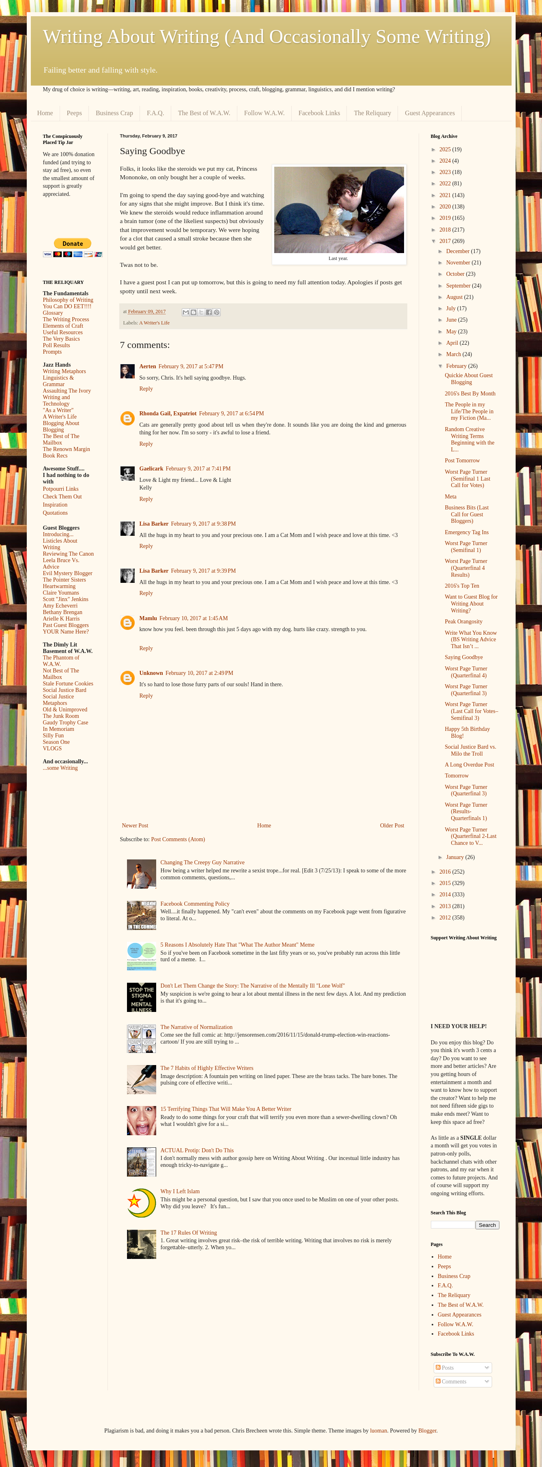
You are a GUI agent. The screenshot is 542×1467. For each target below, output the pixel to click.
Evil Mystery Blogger (67, 573)
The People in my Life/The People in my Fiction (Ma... (469, 411)
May (452, 332)
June (452, 320)
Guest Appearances (430, 113)
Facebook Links (319, 113)
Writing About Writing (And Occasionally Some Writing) (267, 36)
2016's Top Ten (462, 586)
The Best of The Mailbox (61, 439)
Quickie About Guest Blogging (469, 378)
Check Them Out (62, 497)
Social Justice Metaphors (58, 700)
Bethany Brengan (63, 612)
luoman (378, 1431)
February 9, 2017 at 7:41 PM (198, 469)
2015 (445, 883)
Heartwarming (59, 586)
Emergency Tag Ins (466, 532)
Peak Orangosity (463, 622)
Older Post (392, 826)
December (458, 251)
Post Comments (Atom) (178, 839)
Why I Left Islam (180, 1191)
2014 (445, 894)
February (457, 366)
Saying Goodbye (464, 657)
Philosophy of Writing (68, 300)
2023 (445, 172)
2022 (445, 183)
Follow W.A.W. (264, 113)
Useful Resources (63, 332)
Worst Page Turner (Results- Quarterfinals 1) (466, 812)
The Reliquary (372, 113)
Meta (450, 497)
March (454, 354)
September (459, 286)
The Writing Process (66, 319)
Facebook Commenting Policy (195, 904)
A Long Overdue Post (469, 765)
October (456, 274)
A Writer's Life (154, 323)
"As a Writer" (58, 410)
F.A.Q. (155, 113)
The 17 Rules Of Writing (189, 1233)
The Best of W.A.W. (204, 113)
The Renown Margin (66, 449)
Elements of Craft (63, 326)
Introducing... (58, 534)
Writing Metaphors (64, 371)
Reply (146, 389)
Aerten (148, 366)
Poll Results (56, 345)
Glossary (53, 313)
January (455, 857)
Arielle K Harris (61, 619)
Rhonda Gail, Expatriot (168, 413)
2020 (445, 207)
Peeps (74, 113)
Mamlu (148, 618)
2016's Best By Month (470, 394)
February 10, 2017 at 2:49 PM (199, 673)
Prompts (52, 352)
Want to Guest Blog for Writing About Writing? (471, 604)
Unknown (151, 673)
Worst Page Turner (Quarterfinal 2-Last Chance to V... (470, 836)
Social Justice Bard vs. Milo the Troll (470, 750)
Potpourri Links (61, 489)
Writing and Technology (56, 400)
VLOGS (52, 748)
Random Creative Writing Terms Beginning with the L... (469, 439)
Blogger (427, 1431)
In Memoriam (58, 729)
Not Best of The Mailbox (61, 674)
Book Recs (55, 456)
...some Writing (60, 768)
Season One (56, 742)
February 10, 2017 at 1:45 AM (193, 618)
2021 (445, 195)
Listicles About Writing (60, 544)
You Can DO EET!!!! (67, 306)
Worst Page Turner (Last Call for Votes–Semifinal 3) (471, 711)
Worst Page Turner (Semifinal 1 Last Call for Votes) (467, 479)
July (451, 308)
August (455, 297)
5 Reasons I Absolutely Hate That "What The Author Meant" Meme (238, 945)
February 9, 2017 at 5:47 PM (191, 366)
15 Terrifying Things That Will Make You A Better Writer (226, 1109)
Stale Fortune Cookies (68, 684)
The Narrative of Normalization (197, 1027)
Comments (451, 1382)
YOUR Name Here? (66, 632)
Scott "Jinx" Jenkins (66, 599)
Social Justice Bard (64, 690)
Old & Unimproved (65, 710)
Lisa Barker (154, 524)
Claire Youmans (61, 593)
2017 (445, 241)
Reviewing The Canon (68, 554)
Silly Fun (53, 735)
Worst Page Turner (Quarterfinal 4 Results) (466, 568)
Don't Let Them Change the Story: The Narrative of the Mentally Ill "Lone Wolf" (253, 986)
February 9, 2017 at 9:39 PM (203, 571)
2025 (445, 149)
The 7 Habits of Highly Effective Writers (207, 1068)
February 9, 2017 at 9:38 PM (203, 524)
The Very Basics (61, 339)
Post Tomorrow (462, 460)
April (453, 343)
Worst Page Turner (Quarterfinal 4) (466, 672)
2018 (445, 230)
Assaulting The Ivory (67, 391)
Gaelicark (151, 469)
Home (45, 113)
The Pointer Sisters (64, 580)
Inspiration (55, 505)
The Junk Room (61, 716)
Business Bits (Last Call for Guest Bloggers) (466, 514)
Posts (445, 1368)
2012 (445, 918)
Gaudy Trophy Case (65, 723)
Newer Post (135, 826)
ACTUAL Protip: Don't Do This (197, 1150)
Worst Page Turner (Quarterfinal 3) (466, 689)
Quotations (55, 513)
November (459, 263)
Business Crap (114, 113)
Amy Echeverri (60, 606)
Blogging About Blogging (61, 426)
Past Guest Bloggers (66, 625)
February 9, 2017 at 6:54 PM (231, 413)
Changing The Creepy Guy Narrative (203, 862)
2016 (445, 872)
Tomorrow (457, 776)
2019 (445, 218)
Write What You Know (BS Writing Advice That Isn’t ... (471, 640)
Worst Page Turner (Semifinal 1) (466, 546)
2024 (445, 161)
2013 (445, 906)
